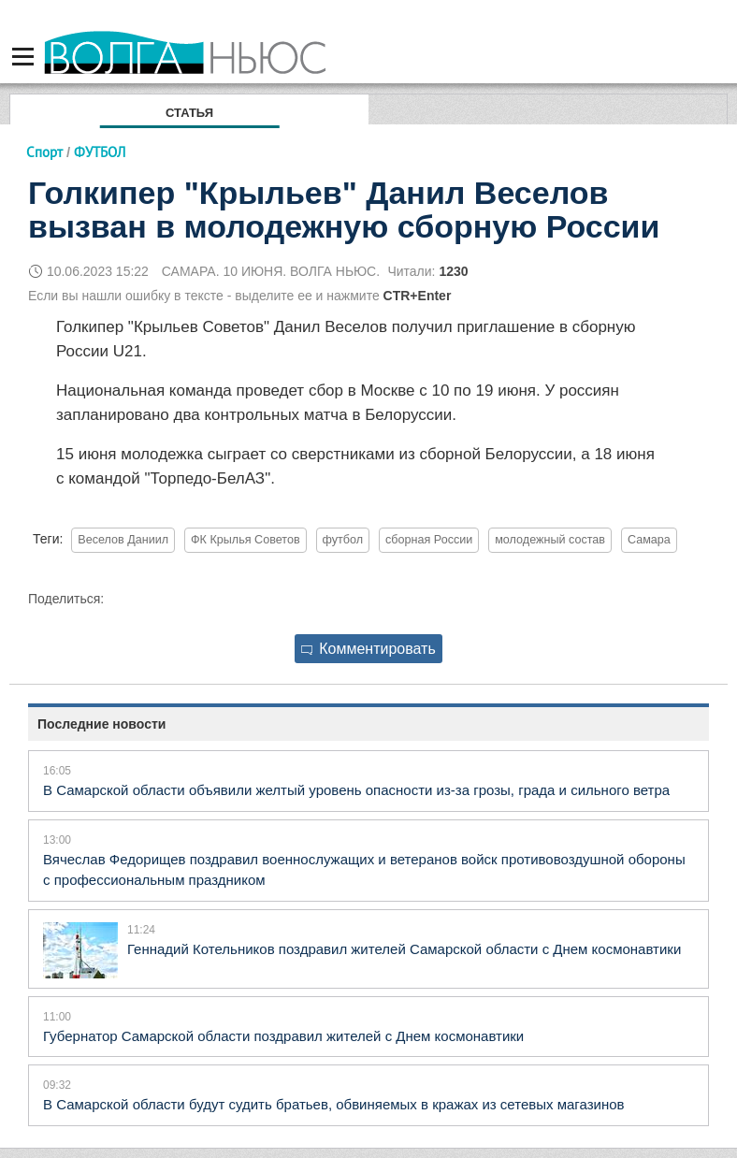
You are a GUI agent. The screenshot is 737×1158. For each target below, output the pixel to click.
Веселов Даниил (123, 539)
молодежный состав (550, 539)
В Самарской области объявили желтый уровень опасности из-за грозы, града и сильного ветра (356, 790)
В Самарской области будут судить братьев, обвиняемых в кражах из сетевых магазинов (334, 1104)
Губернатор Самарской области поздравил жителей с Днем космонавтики (283, 1036)
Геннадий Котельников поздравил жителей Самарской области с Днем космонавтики (404, 949)
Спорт (44, 152)
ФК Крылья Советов (245, 539)
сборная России (428, 539)
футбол (343, 539)
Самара (649, 539)
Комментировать (368, 649)
